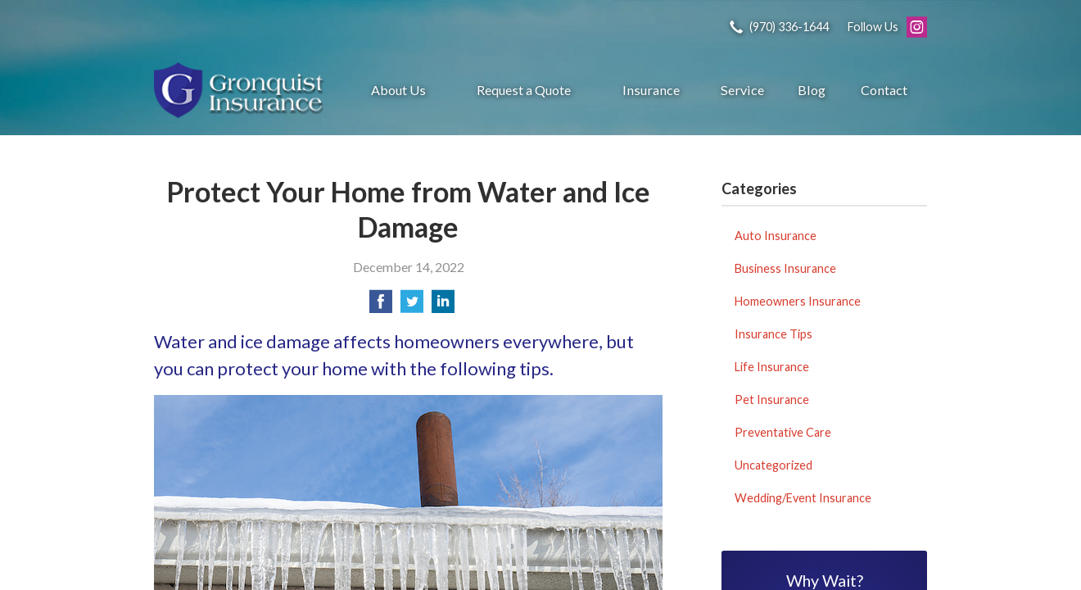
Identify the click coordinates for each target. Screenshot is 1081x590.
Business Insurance (785, 268)
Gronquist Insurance (240, 90)
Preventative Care (783, 432)
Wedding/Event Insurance (803, 498)
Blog (811, 90)
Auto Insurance (775, 236)
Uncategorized (773, 465)
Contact (884, 90)
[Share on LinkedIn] (443, 306)
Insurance (651, 90)
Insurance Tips (773, 334)
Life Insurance (772, 367)
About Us (398, 90)
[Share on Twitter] (411, 306)
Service (742, 90)
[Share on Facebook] (380, 306)
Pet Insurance (772, 399)
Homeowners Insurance (798, 301)
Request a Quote (524, 90)
